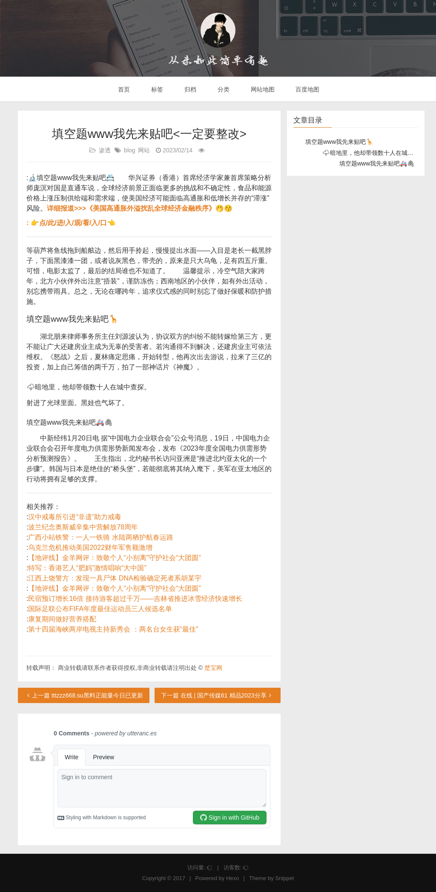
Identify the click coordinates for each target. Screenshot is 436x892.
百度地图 (307, 89)
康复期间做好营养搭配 (62, 619)
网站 (144, 150)
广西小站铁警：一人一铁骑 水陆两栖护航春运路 (100, 537)
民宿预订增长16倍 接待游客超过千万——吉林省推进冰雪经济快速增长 (135, 598)
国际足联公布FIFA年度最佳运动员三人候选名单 (100, 608)
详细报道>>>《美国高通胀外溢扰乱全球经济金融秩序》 (131, 208)
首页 (123, 89)
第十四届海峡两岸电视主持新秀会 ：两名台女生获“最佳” (113, 629)
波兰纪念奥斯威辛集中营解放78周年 (83, 527)
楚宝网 (213, 667)
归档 (189, 89)
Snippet (284, 878)
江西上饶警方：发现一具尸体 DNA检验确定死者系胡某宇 (114, 578)
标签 (156, 89)
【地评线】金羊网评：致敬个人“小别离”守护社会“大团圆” (114, 557)
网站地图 (262, 89)
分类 (222, 89)
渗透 (105, 150)
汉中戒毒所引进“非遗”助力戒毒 (74, 516)
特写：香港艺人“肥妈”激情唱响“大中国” (87, 568)
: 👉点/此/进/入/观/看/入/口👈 (70, 222)
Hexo (232, 878)
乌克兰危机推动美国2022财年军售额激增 (90, 547)
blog (129, 150)
